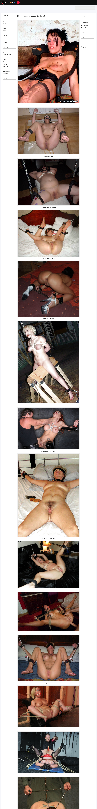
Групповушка (84, 32)
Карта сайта (5, 80)
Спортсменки (6, 68)
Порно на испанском (7, 18)
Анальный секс (84, 25)
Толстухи (5, 28)
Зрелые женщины (7, 54)
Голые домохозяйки (7, 71)
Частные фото (6, 42)
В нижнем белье (6, 37)
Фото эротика (6, 33)
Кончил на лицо (84, 30)
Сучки (4, 52)
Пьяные (4, 61)
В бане (4, 59)
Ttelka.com (11, 2)
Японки (4, 49)
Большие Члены (84, 27)
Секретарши (5, 64)
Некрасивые (5, 25)
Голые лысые (6, 78)
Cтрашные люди (6, 30)
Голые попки (6, 40)
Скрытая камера (6, 56)
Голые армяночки (7, 73)
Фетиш (82, 42)
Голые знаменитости (7, 47)
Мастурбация (84, 35)
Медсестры (5, 66)
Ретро (82, 37)
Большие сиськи (6, 35)
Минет (82, 39)
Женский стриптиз (7, 45)
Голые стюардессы (7, 76)
